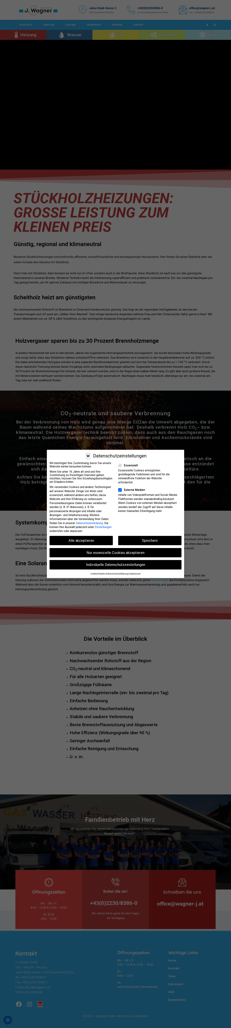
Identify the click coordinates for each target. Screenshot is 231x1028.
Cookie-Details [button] (97, 574)
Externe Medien (132, 490)
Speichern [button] (150, 540)
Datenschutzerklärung (89, 523)
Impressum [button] (135, 574)
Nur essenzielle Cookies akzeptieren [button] (115, 553)
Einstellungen (103, 527)
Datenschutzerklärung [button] (117, 574)
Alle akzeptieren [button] (81, 540)
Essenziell (129, 465)
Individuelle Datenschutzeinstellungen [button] (115, 565)
